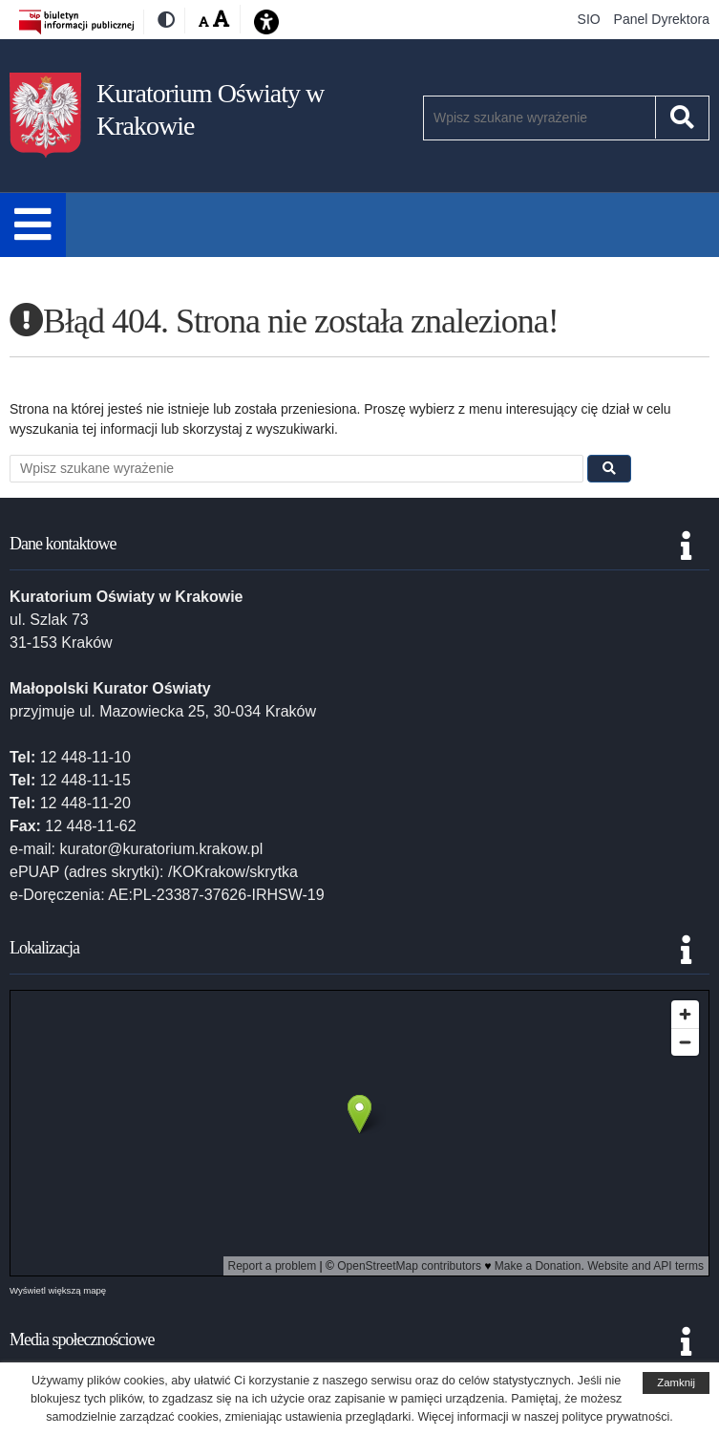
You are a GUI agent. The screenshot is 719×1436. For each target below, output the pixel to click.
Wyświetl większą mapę (58, 1290)
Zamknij (676, 1382)
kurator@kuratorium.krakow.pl (161, 849)
